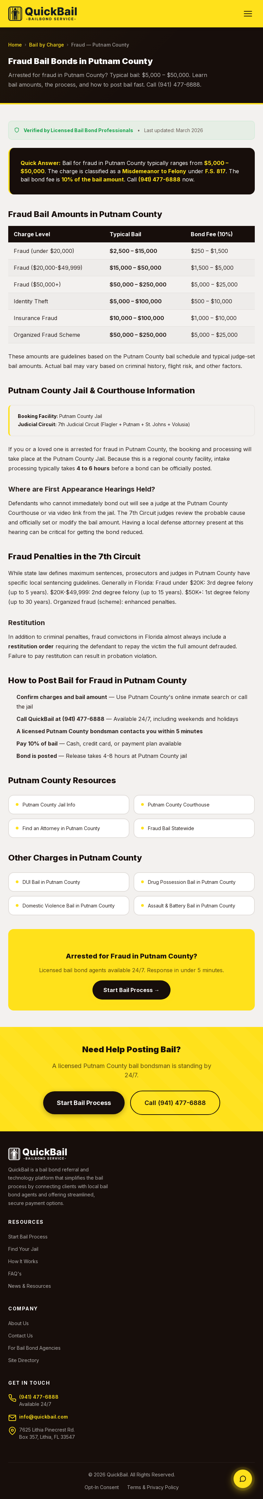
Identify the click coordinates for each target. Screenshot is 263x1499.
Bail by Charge (46, 45)
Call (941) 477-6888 (175, 1102)
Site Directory (23, 1360)
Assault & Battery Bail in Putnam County (188, 906)
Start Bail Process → (131, 990)
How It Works (23, 1261)
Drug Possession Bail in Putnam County (188, 882)
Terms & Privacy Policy (153, 1487)
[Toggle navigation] (248, 13)
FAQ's (15, 1273)
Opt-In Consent (102, 1487)
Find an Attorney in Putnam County (58, 828)
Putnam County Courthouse (175, 805)
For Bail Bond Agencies (34, 1348)
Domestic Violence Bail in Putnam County (65, 906)
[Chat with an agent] (243, 1479)
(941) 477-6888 (39, 1397)
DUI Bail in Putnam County (48, 882)
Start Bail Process (84, 1102)
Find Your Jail (23, 1249)
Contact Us (20, 1335)
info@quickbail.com (43, 1417)
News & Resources (29, 1286)
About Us (18, 1323)
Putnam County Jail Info (45, 805)
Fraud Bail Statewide (167, 828)
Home (15, 45)
